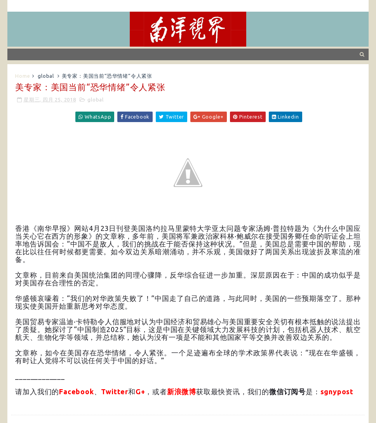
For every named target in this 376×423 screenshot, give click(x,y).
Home (22, 76)
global (46, 76)
